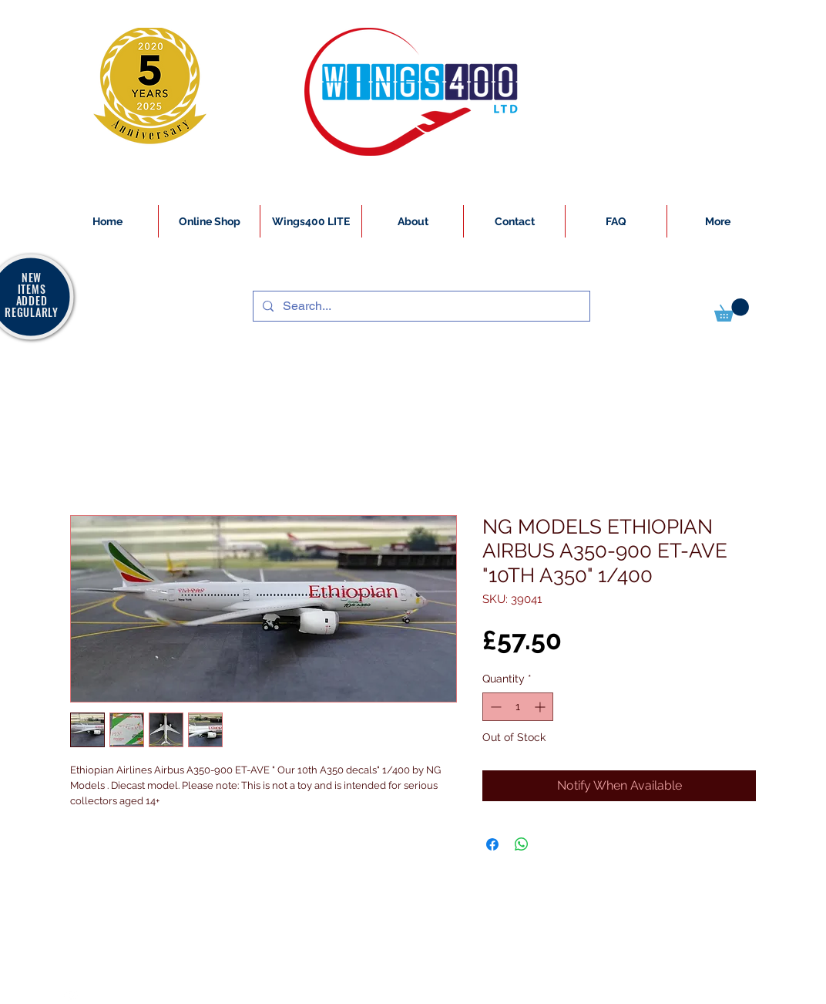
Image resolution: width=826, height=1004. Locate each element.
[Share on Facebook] (492, 844)
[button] (731, 310)
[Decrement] (494, 706)
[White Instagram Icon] (71, 995)
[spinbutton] (518, 706)
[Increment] (541, 706)
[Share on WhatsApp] (521, 844)
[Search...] (420, 306)
